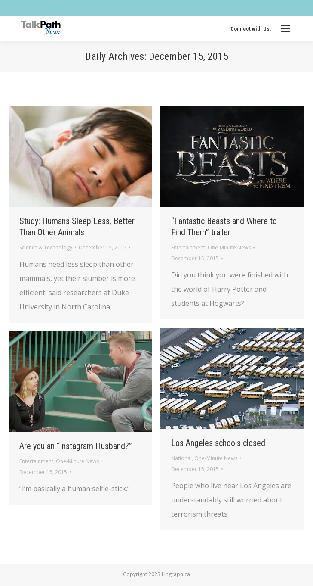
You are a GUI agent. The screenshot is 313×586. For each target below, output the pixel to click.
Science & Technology (45, 247)
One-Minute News (229, 247)
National (181, 458)
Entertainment (188, 247)
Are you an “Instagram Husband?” (75, 446)
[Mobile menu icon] (285, 28)
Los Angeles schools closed (218, 443)
